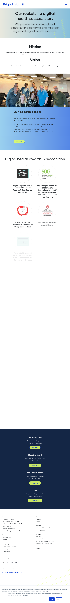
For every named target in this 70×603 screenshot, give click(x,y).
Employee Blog (40, 550)
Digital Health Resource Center (44, 528)
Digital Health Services (9, 528)
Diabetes (5, 539)
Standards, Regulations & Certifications (13, 531)
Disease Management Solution (11, 521)
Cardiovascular (7, 537)
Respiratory (6, 553)
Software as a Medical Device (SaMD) (13, 523)
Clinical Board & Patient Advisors (44, 543)
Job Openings (35, 502)
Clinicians (35, 484)
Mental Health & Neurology (10, 546)
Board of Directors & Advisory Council (46, 541)
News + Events (39, 546)
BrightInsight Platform (8, 519)
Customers (38, 519)
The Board (35, 466)
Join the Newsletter (12, 572)
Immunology (6, 544)
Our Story (38, 536)
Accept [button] (51, 599)
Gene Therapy (6, 542)
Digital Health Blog (41, 530)
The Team (19, 143)
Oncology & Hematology (9, 549)
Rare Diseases (6, 551)
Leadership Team (40, 539)
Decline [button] (58, 599)
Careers (38, 548)
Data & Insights (7, 526)
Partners (38, 521)
